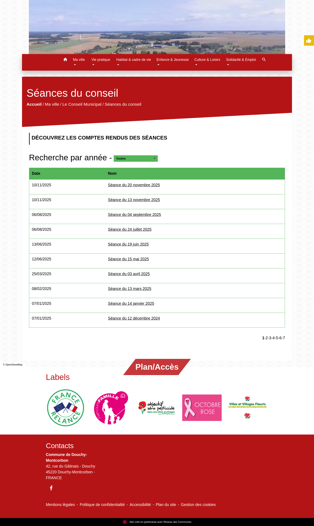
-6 (280, 338)
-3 (269, 338)
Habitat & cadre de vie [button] (133, 60)
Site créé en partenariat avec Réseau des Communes (157, 521)
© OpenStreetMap (12, 364)
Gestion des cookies (198, 504)
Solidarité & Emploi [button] (241, 60)
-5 (276, 338)
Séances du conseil (123, 104)
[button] (65, 60)
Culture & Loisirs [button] (207, 60)
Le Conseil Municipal (81, 104)
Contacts (60, 446)
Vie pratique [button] (100, 60)
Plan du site (166, 504)
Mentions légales (60, 504)
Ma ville (52, 104)
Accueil (33, 104)
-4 (273, 338)
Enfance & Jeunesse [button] (172, 60)
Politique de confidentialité (102, 504)
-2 (266, 338)
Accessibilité (140, 504)
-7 (283, 338)
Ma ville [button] (79, 60)
